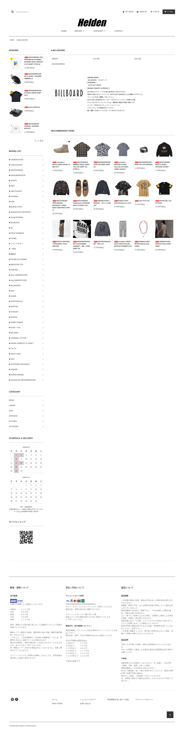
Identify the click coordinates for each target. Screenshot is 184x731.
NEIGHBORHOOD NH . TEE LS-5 (102, 243)
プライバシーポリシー (144, 699)
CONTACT (118, 31)
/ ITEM (168, 12)
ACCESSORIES (58, 64)
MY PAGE (129, 12)
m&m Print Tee (142, 201)
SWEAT (55, 59)
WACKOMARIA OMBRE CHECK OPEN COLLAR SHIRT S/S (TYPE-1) (81, 165)
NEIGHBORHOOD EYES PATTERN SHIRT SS (102, 164)
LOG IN (156, 12)
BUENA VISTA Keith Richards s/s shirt (122, 202)
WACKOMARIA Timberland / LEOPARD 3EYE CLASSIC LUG (81, 203)
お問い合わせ (85, 703)
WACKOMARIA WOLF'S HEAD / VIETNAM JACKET (162, 164)
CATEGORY (99, 31)
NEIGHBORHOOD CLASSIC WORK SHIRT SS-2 (32, 93)
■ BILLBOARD (23, 40)
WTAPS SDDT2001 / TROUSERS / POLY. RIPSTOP (61, 244)
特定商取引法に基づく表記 (118, 699)
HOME (63, 31)
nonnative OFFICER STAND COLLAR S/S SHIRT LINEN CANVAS (121, 165)
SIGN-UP (143, 12)
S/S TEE (137, 59)
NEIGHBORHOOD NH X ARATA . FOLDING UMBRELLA (33, 76)
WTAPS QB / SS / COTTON (163, 202)
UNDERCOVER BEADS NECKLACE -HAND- (142, 244)
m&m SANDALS (32, 107)
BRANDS (80, 31)
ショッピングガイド (88, 699)
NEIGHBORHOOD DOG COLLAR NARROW (143, 163)
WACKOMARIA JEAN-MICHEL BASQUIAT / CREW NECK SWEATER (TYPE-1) (61, 205)
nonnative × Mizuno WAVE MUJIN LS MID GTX (61, 164)
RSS (54, 703)
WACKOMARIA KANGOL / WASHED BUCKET (31, 126)
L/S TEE (96, 59)
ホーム (54, 699)
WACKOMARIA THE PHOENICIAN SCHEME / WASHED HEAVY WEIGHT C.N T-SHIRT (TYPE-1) (33, 60)
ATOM (59, 703)
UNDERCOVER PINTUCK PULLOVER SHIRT (163, 244)
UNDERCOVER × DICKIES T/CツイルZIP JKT (102, 203)
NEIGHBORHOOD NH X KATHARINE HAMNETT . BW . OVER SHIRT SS (81, 245)
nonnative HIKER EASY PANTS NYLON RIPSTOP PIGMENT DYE (123, 244)
